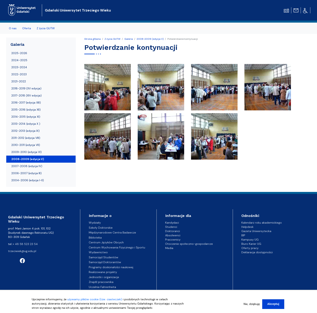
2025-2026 (19, 53)
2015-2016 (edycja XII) (26, 109)
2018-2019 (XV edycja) (26, 88)
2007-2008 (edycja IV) (26, 166)
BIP (243, 235)
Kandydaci (172, 222)
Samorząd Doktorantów (105, 262)
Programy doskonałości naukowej (111, 267)
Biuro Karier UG (251, 244)
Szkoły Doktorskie (101, 227)
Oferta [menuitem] (26, 28)
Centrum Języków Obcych (106, 242)
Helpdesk (247, 227)
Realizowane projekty (103, 272)
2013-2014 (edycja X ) (25, 124)
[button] (108, 88)
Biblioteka (95, 237)
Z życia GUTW (112, 39)
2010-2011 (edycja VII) (25, 145)
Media (169, 248)
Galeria (128, 39)
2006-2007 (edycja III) (26, 173)
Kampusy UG (250, 239)
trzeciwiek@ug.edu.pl (22, 251)
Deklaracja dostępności (257, 252)
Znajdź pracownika (101, 282)
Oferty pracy (250, 248)
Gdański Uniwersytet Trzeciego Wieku (78, 10)
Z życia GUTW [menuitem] (46, 28)
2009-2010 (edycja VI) (26, 152)
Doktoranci (172, 231)
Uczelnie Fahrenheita (102, 287)
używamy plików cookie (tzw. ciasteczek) (94, 301)
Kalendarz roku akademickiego (261, 222)
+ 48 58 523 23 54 (25, 244)
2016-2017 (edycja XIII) (26, 102)
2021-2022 (18, 81)
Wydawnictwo (98, 252)
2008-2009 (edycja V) (150, 39)
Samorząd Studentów (103, 257)
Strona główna (92, 39)
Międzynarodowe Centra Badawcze (112, 232)
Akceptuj (273, 305)
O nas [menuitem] (13, 28)
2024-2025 (19, 60)
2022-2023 (19, 74)
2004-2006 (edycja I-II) (27, 180)
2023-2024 (19, 67)
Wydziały (95, 222)
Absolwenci (172, 235)
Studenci (171, 227)
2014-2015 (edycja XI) (25, 116)
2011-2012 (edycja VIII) (25, 138)
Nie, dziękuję (252, 306)
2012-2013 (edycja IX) (25, 131)
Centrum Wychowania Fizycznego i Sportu (117, 247)
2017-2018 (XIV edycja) (26, 95)
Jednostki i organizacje (104, 277)
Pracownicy (173, 239)
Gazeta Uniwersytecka (256, 231)
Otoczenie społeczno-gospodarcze (189, 244)
